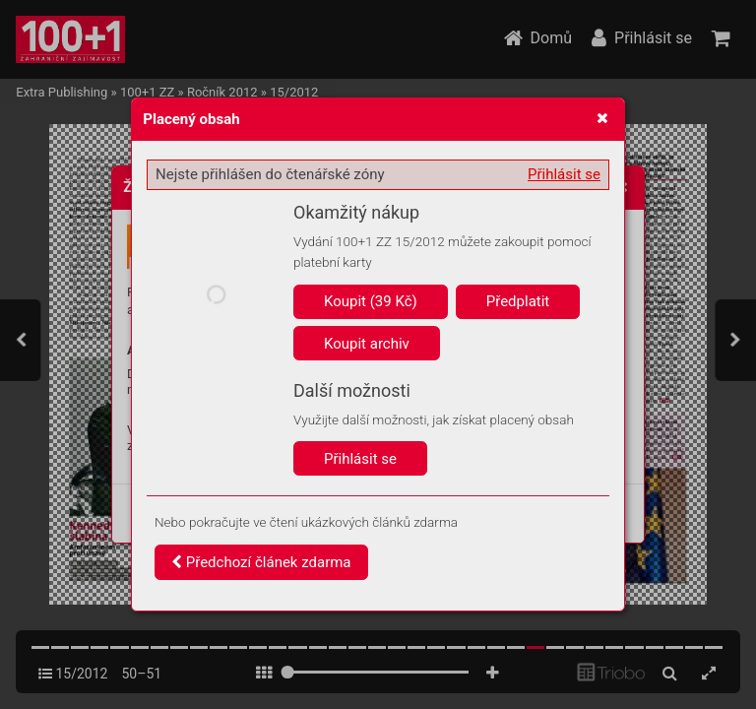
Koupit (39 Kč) (370, 301)
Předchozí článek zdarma (261, 562)
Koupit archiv (367, 344)
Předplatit (518, 301)
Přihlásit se (564, 174)
